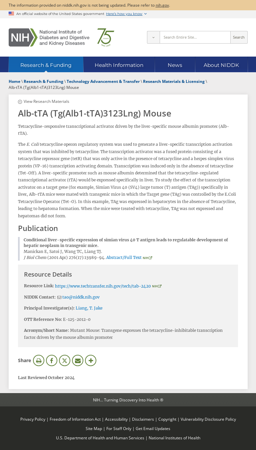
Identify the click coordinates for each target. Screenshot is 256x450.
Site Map (94, 428)
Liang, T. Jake (89, 308)
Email (77, 360)
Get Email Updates (153, 428)
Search (239, 37)
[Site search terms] (195, 37)
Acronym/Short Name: (46, 330)
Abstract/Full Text (124, 257)
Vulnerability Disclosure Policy (208, 419)
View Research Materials (46, 101)
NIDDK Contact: (40, 297)
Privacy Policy (32, 419)
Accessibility (116, 419)
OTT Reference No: (43, 319)
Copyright (167, 419)
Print (38, 360)
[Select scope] (153, 37)
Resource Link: (39, 285)
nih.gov (162, 5)
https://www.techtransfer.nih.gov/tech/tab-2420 (103, 286)
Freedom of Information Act (75, 419)
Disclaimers (143, 419)
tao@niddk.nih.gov (81, 297)
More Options (90, 360)
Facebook (51, 360)
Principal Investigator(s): (49, 308)
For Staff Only (118, 428)
